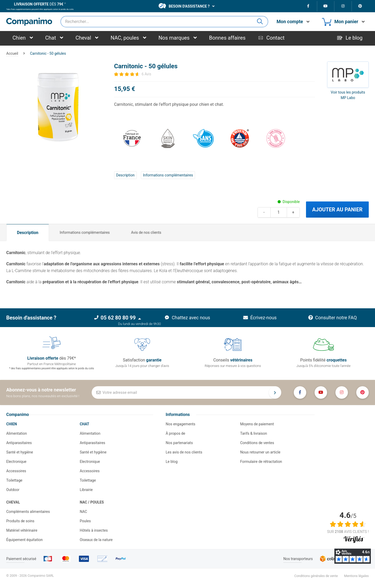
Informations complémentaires (168, 175)
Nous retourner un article (260, 452)
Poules (85, 521)
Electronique (16, 461)
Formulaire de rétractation (261, 461)
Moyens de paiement (257, 424)
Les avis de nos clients (184, 452)
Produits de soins (20, 521)
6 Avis (146, 74)
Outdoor (13, 490)
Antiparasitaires (19, 443)
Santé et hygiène (19, 452)
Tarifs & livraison (253, 433)
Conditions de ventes (257, 443)
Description (125, 175)
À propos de (175, 433)
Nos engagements (180, 424)
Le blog (172, 461)
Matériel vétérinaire (21, 530)
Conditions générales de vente (316, 576)
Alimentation (16, 433)
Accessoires (16, 471)
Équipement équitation (24, 540)
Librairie (86, 490)
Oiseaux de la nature (96, 540)
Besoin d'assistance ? (184, 5)
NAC (83, 512)
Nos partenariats (179, 443)
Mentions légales (356, 576)
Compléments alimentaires (28, 512)
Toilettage (14, 480)
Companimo (17, 414)
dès (38, 4)
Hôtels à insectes (94, 530)
